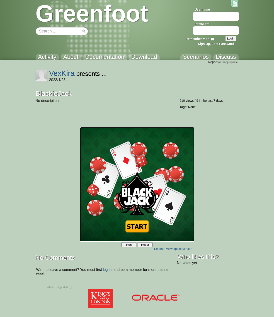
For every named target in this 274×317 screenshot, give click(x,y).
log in (107, 270)
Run (129, 244)
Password (202, 24)
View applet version (179, 248)
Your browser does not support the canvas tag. (137, 184)
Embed (159, 248)
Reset (145, 244)
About (50, 287)
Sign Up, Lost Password (216, 44)
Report (213, 62)
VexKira (61, 73)
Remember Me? (197, 39)
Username (202, 9)
